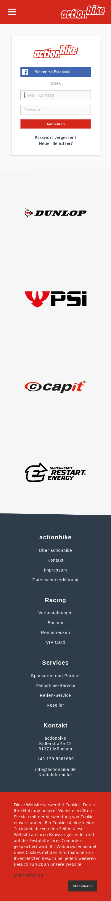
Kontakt (55, 560)
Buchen (55, 622)
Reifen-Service (55, 695)
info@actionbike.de (55, 769)
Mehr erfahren (28, 875)
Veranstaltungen (55, 612)
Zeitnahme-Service (55, 685)
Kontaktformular (56, 774)
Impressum (55, 570)
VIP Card (55, 642)
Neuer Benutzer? (56, 143)
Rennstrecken (55, 632)
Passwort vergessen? (55, 137)
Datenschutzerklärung (55, 579)
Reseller (55, 705)
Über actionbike (55, 550)
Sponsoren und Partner (55, 675)
